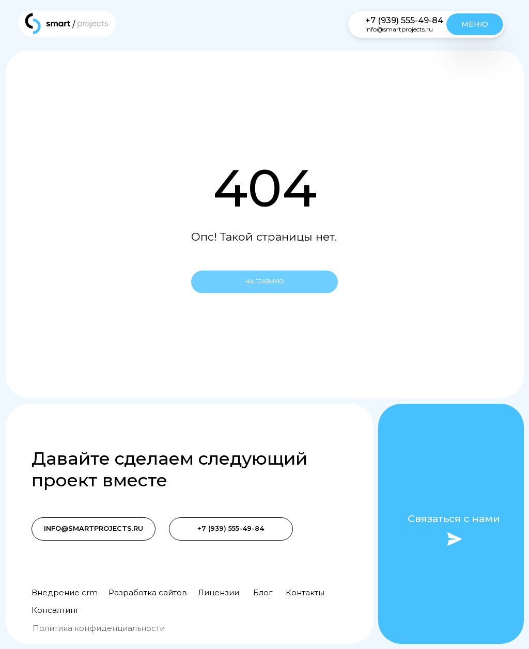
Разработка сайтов (147, 592)
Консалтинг (55, 610)
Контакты (305, 592)
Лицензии (218, 592)
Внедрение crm (65, 592)
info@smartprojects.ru (399, 29)
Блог (262, 592)
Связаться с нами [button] (454, 518)
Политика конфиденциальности (99, 628)
